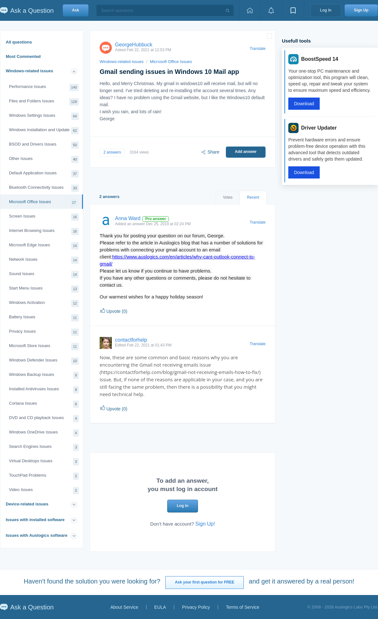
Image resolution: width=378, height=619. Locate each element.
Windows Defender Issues (44, 361)
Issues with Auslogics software (36, 535)
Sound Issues (44, 274)
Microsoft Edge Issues (44, 246)
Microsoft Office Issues (43, 202)
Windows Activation (44, 303)
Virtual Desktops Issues (44, 461)
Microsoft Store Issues (44, 346)
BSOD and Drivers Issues (44, 145)
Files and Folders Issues (44, 102)
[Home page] (249, 10)
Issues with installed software (35, 519)
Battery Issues (44, 317)
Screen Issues (44, 217)
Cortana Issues (44, 404)
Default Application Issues (44, 174)
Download (304, 103)
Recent (253, 197)
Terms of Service (242, 607)
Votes (228, 197)
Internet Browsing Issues (44, 231)
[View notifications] (271, 10)
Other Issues (44, 159)
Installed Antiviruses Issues (44, 389)
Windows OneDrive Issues (44, 433)
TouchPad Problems (44, 476)
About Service (124, 607)
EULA (160, 607)
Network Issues (44, 260)
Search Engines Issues (44, 447)
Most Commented (23, 56)
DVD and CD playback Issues (44, 418)
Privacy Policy (196, 607)
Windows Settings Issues (44, 116)
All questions (19, 42)
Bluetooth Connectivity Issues (44, 188)
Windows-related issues (29, 70)
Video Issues (44, 490)
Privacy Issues (44, 332)
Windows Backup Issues (44, 375)
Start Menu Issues (44, 289)
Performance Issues (44, 87)
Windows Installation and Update (44, 130)
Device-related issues (27, 504)
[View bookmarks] (293, 10)
